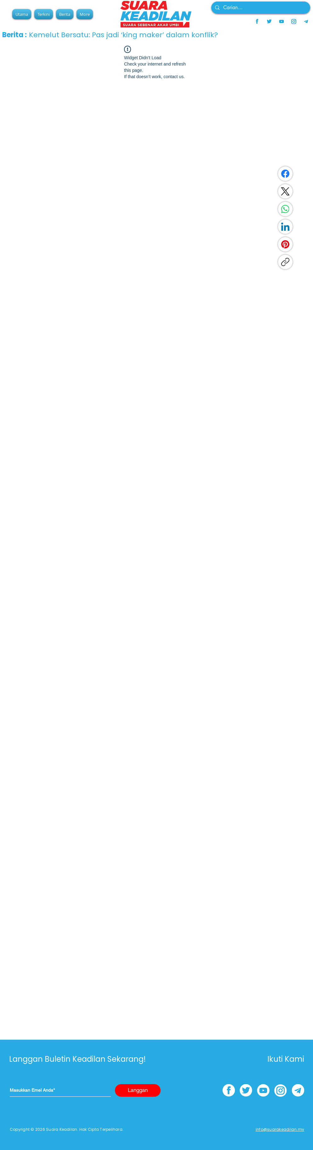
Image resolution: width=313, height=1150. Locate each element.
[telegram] (306, 21)
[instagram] (294, 21)
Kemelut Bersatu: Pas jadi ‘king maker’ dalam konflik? (123, 35)
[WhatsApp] (285, 209)
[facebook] (257, 21)
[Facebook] (285, 173)
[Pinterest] (285, 244)
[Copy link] (285, 262)
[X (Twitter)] (285, 191)
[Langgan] (138, 1090)
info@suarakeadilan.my (280, 1129)
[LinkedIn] (285, 226)
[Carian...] (260, 8)
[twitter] (269, 21)
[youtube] (281, 21)
